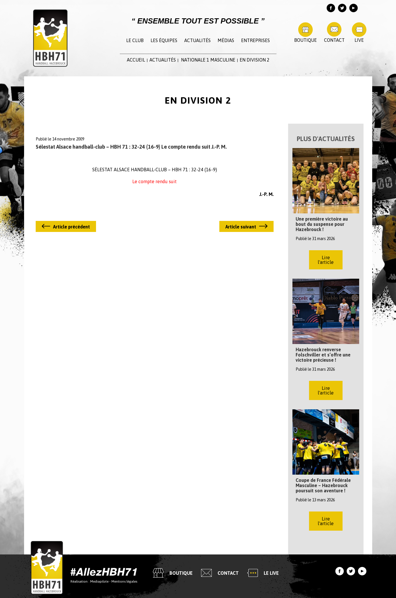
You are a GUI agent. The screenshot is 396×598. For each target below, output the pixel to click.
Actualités (197, 40)
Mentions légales (124, 581)
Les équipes (164, 40)
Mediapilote (99, 581)
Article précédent (71, 226)
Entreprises (255, 40)
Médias (226, 40)
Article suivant (240, 226)
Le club (135, 40)
